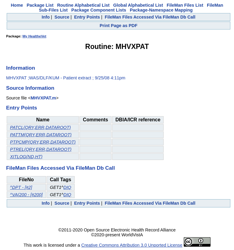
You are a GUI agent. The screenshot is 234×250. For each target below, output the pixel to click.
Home (17, 5)
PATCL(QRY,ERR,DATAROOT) (40, 127)
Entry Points (87, 17)
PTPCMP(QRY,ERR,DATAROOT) (43, 142)
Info (46, 17)
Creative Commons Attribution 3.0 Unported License (132, 245)
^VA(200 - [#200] (26, 194)
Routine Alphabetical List (83, 5)
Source (62, 17)
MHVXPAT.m (43, 97)
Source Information (30, 88)
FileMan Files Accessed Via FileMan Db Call (150, 17)
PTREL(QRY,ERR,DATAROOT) (41, 149)
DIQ (67, 187)
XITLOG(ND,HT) (26, 156)
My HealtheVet (34, 36)
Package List (40, 5)
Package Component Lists (98, 10)
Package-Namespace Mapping (161, 10)
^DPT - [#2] (21, 187)
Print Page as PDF (118, 25)
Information (20, 68)
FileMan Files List (185, 5)
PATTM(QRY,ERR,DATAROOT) (41, 134)
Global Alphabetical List (138, 5)
